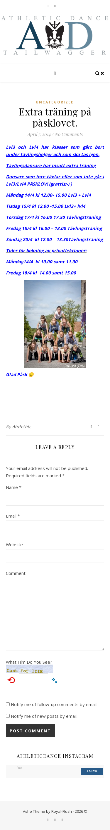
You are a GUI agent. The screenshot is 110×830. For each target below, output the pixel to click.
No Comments (69, 134)
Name (13, 487)
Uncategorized (55, 102)
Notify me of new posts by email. (44, 716)
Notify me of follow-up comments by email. (54, 704)
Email (13, 516)
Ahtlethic (21, 426)
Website (14, 544)
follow (92, 771)
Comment (16, 573)
